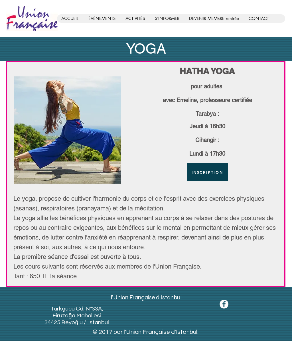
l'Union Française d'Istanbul (146, 297)
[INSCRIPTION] (207, 172)
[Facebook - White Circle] (224, 304)
